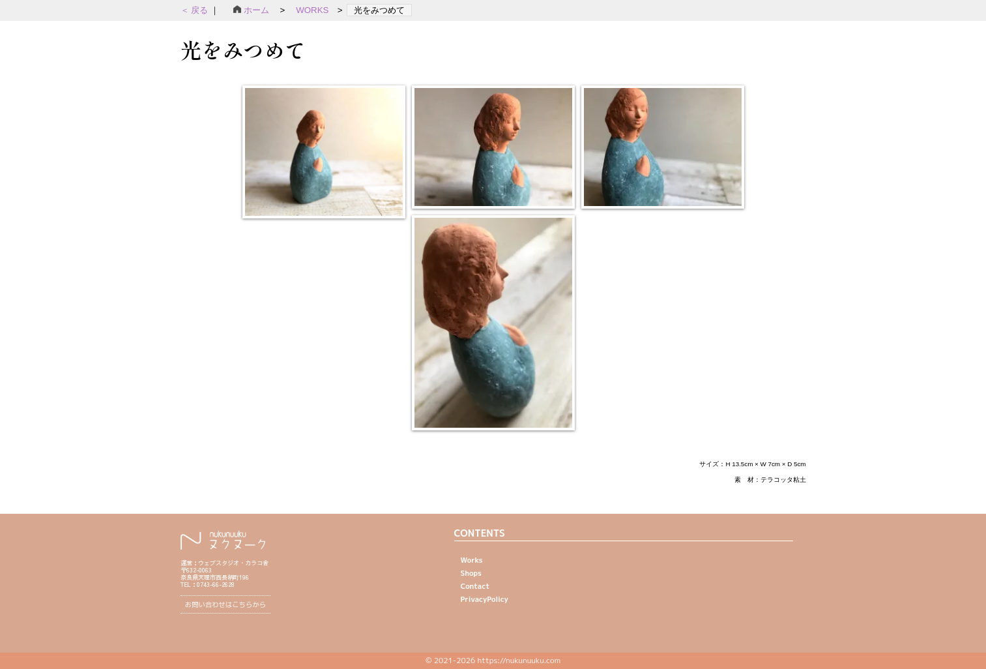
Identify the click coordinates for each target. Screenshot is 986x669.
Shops (471, 573)
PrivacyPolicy (485, 599)
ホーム (255, 10)
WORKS (312, 10)
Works (472, 560)
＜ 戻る (195, 10)
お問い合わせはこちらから (226, 604)
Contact (475, 586)
